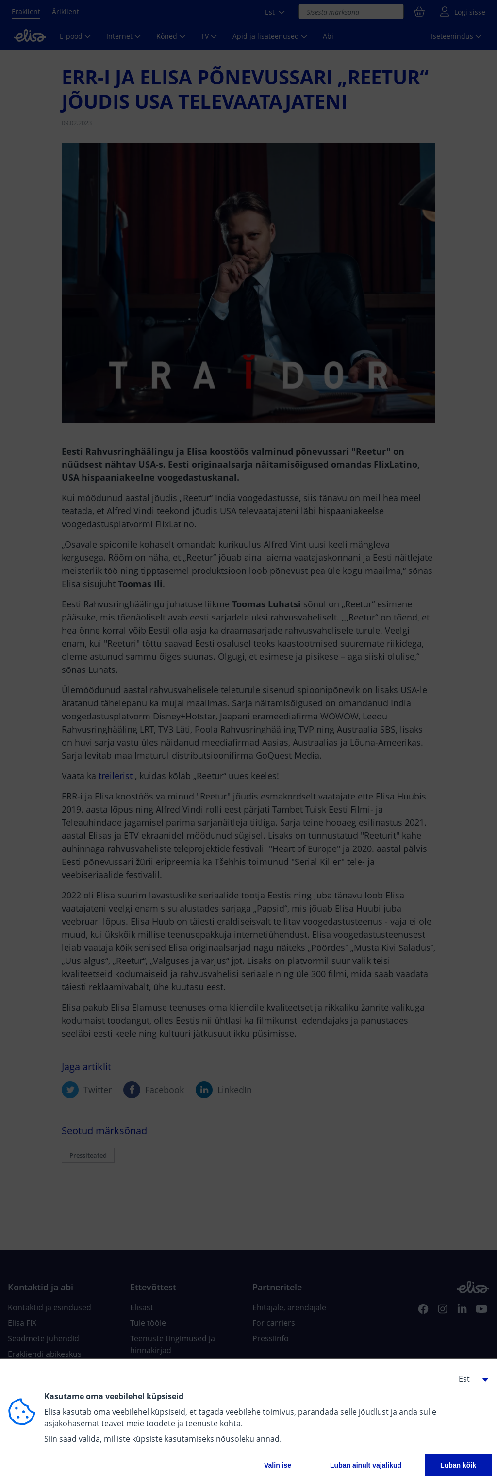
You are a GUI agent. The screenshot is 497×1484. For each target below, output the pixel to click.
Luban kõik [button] (458, 1465)
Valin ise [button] (277, 1465)
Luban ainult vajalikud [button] (365, 1465)
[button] (469, 1378)
